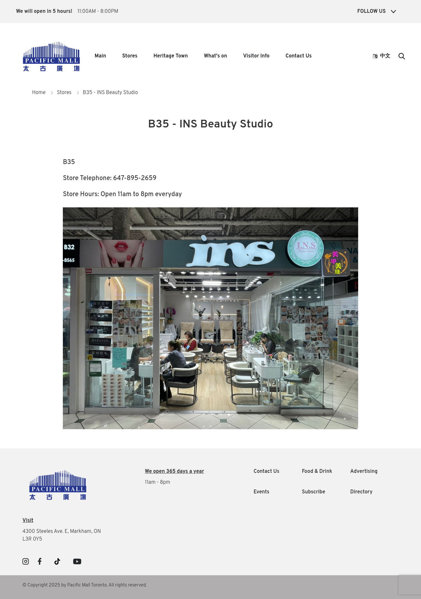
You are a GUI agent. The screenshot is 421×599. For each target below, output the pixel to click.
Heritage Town (171, 56)
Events (261, 492)
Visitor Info (256, 56)
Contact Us (299, 56)
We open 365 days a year (174, 471)
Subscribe (313, 492)
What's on (215, 56)
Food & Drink (317, 471)
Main (100, 56)
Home (39, 93)
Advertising (363, 471)
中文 (381, 56)
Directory (361, 492)
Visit (27, 520)
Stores (130, 56)
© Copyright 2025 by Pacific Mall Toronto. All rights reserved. (84, 585)
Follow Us (376, 11)
